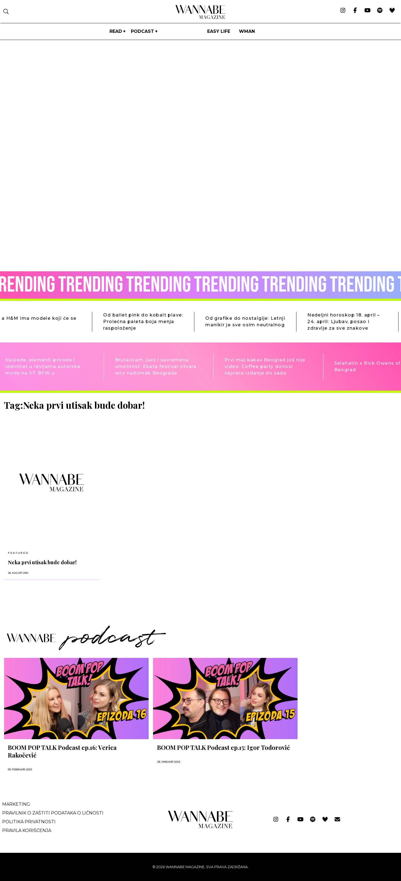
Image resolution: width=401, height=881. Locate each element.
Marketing (16, 804)
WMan (247, 31)
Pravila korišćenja (26, 830)
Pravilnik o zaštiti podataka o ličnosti (52, 813)
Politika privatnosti (29, 821)
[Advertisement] (343, 438)
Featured (18, 552)
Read (115, 31)
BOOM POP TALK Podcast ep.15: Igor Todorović (223, 747)
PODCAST (142, 31)
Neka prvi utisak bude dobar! (42, 562)
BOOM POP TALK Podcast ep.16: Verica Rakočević (62, 751)
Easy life (218, 31)
